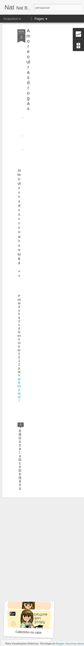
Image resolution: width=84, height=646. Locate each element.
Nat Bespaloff (19, 379)
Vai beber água (29, 568)
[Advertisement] (45, 51)
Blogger (60, 643)
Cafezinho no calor (28, 632)
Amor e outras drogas (28, 61)
